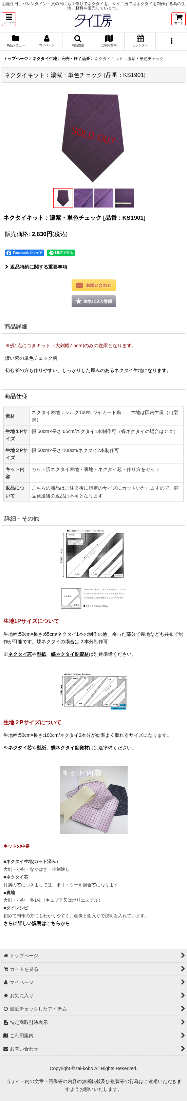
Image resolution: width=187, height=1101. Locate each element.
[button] (9, 19)
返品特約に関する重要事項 (36, 267)
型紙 (41, 654)
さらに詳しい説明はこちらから (36, 923)
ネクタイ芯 (20, 654)
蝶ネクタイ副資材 (70, 654)
